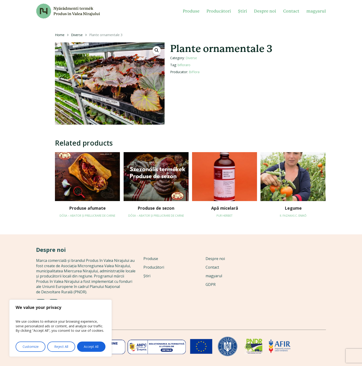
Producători (153, 267)
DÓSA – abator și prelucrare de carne (87, 216)
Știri (146, 275)
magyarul (214, 275)
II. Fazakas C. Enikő (293, 216)
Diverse (77, 34)
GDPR (211, 284)
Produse (150, 258)
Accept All (91, 346)
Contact (212, 267)
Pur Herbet (225, 216)
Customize (31, 346)
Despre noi (215, 258)
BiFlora (194, 72)
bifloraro (184, 65)
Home (59, 34)
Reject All (61, 346)
